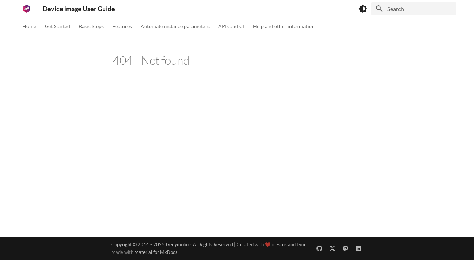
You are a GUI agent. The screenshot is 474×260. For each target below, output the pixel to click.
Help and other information (284, 26)
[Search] (413, 8)
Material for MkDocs (155, 252)
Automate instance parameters (175, 26)
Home (29, 26)
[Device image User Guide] (27, 8)
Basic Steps (91, 26)
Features (122, 26)
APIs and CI (231, 26)
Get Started (57, 26)
